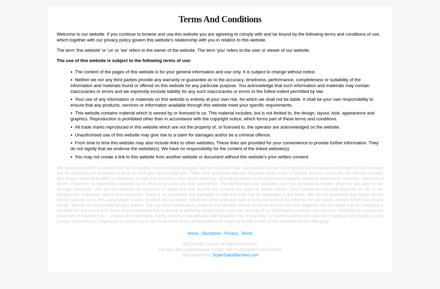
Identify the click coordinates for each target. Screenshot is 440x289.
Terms (247, 233)
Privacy (231, 233)
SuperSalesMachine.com (235, 255)
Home (192, 233)
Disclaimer (211, 233)
